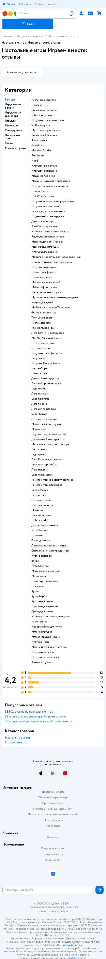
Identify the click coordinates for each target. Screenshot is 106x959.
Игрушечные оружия (44, 165)
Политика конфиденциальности (53, 808)
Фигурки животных (43, 312)
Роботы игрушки (41, 277)
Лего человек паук (43, 343)
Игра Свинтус (40, 566)
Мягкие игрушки (41, 631)
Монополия (38, 576)
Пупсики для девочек (44, 606)
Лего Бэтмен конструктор (47, 333)
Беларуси (63, 911)
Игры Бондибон (41, 555)
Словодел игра (40, 540)
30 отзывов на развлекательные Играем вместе (38, 721)
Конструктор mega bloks (46, 484)
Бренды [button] (10, 99)
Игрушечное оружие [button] (13, 106)
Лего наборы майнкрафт (46, 383)
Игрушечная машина (44, 170)
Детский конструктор (45, 378)
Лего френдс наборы (44, 419)
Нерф (35, 160)
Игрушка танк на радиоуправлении (53, 201)
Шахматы (37, 535)
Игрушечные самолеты (45, 206)
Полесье (36, 105)
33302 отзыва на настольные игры (29, 712)
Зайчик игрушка (41, 662)
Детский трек (39, 191)
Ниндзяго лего (40, 373)
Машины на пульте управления (50, 181)
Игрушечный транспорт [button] (13, 114)
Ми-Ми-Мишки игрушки (46, 338)
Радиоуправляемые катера (47, 236)
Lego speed (38, 454)
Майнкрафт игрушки (44, 287)
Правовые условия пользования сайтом (53, 907)
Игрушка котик (40, 642)
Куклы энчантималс (43, 100)
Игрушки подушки (43, 652)
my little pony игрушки (45, 130)
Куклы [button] (9, 143)
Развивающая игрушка (45, 246)
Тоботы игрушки (41, 115)
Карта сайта (53, 825)
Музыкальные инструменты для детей (54, 297)
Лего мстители (40, 348)
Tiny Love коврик (42, 317)
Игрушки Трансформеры (46, 353)
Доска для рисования (44, 525)
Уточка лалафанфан (43, 327)
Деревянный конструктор (47, 439)
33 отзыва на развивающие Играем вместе (35, 716)
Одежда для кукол (42, 611)
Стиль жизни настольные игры (50, 550)
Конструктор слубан (44, 464)
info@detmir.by (72, 945)
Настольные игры (60, 36)
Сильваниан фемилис (44, 110)
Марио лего (38, 429)
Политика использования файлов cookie (53, 814)
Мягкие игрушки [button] (15, 148)
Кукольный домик (42, 601)
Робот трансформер (44, 272)
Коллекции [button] (12, 125)
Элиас (35, 560)
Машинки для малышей (45, 282)
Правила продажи (53, 803)
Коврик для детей (42, 302)
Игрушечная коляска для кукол (50, 616)
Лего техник (39, 403)
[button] (27, 24)
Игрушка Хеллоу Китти (45, 363)
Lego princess (39, 495)
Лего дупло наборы (43, 409)
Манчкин (37, 510)
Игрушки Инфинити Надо (47, 120)
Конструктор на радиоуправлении (52, 479)
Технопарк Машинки (44, 135)
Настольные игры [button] (12, 137)
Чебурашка (38, 358)
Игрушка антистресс (44, 267)
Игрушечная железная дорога (49, 186)
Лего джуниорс (41, 500)
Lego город (38, 388)
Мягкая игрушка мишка (45, 636)
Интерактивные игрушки (47, 292)
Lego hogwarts (40, 398)
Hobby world (39, 520)
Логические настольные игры (49, 545)
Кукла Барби (39, 596)
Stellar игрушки (40, 125)
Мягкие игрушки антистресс (49, 647)
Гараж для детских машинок (48, 211)
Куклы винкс (39, 621)
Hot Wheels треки (42, 196)
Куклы (35, 591)
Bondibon (37, 155)
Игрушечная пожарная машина (50, 231)
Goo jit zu (37, 145)
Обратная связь (53, 820)
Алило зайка (39, 140)
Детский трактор (42, 221)
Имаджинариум (41, 515)
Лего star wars (40, 393)
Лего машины (39, 469)
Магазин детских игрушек (47, 241)
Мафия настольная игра (45, 571)
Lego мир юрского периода (48, 434)
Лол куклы (38, 586)
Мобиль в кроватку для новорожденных (56, 257)
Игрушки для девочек (44, 251)
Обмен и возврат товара (53, 797)
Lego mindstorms (42, 474)
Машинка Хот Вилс (43, 175)
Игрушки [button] (10, 120)
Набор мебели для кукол (46, 626)
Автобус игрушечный (44, 226)
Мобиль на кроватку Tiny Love (50, 307)
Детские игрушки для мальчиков (51, 262)
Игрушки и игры (28, 36)
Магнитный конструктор (46, 424)
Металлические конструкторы (50, 444)
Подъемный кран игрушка (47, 216)
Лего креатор (39, 449)
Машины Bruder (41, 150)
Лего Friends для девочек (47, 459)
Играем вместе (15, 742)
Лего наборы (39, 368)
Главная (7, 36)
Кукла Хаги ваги (41, 322)
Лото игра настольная (44, 581)
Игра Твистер (39, 530)
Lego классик (39, 490)
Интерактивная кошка (45, 657)
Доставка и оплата (53, 791)
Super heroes (39, 414)
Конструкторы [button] (14, 130)
